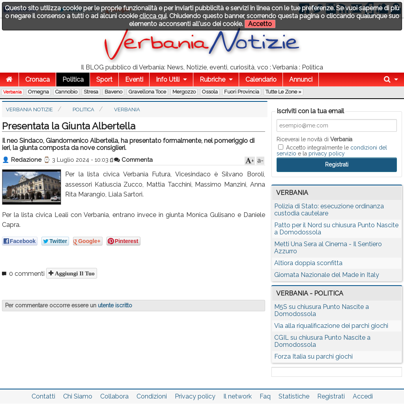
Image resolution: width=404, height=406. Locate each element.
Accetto (260, 24)
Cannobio (66, 92)
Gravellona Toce (147, 92)
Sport (104, 79)
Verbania (12, 92)
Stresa (91, 92)
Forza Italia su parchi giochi (313, 356)
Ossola (210, 92)
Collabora (114, 396)
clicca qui (152, 16)
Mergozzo (184, 92)
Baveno (113, 92)
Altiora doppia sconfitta (308, 263)
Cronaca (37, 79)
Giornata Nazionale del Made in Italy (326, 275)
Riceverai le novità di (314, 139)
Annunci (300, 79)
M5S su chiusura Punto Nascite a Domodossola (321, 310)
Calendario (261, 79)
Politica (73, 79)
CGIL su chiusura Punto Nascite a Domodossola (322, 341)
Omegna (38, 92)
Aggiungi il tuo (74, 273)
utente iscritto (115, 305)
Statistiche (294, 396)
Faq (265, 396)
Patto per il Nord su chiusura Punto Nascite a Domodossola (336, 228)
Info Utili (168, 79)
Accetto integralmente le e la (332, 150)
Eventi (134, 79)
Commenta (133, 159)
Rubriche (212, 79)
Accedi (363, 396)
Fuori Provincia (241, 92)
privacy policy (327, 153)
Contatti (43, 396)
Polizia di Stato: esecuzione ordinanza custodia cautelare (329, 209)
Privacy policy (195, 396)
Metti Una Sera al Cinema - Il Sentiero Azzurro (328, 247)
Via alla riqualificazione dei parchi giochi (331, 325)
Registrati (331, 396)
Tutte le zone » (283, 92)
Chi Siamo (77, 396)
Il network (237, 396)
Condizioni (152, 396)
